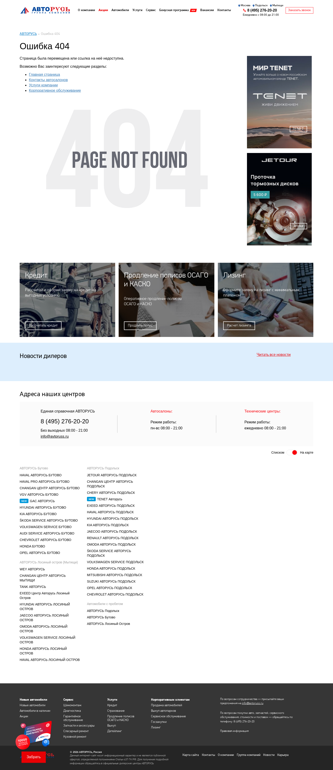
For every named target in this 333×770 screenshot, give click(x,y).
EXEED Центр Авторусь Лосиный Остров (45, 595)
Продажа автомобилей (166, 705)
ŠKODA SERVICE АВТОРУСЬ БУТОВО (49, 520)
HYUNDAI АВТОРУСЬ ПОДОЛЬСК (112, 518)
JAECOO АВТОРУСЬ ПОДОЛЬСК (112, 531)
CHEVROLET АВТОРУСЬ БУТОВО (45, 539)
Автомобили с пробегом (105, 603)
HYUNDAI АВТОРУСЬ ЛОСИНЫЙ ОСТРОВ (45, 606)
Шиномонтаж (72, 705)
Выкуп (111, 725)
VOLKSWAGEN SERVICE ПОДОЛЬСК (115, 562)
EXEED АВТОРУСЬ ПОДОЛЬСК (111, 505)
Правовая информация (234, 731)
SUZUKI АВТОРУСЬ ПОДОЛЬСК (111, 581)
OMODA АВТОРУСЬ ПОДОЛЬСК (111, 544)
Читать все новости (274, 354)
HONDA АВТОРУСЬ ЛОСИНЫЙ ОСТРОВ (43, 651)
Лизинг (156, 727)
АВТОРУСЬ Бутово (34, 468)
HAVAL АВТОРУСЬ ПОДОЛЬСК (110, 512)
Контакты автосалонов (48, 80)
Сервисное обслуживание (168, 716)
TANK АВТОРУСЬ (33, 586)
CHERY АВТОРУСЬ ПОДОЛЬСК (111, 492)
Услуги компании (43, 85)
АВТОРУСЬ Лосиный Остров (108, 623)
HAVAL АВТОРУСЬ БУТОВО (41, 475)
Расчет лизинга (239, 325)
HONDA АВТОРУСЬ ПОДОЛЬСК (111, 568)
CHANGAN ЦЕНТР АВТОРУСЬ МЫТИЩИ (43, 578)
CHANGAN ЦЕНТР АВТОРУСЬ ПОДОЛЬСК (110, 484)
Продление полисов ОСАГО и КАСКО (120, 718)
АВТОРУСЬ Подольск (103, 468)
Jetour (298, 226)
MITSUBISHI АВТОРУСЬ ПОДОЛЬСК (114, 575)
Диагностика (72, 710)
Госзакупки (158, 722)
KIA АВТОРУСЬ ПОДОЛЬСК (108, 525)
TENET (298, 129)
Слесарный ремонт (76, 731)
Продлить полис (140, 325)
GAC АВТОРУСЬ (42, 501)
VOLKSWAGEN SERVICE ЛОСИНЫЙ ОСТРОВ (47, 640)
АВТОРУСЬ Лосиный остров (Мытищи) (49, 562)
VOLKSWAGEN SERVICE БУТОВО (45, 527)
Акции (24, 716)
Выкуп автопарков (163, 710)
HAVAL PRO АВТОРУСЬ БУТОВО (44, 481)
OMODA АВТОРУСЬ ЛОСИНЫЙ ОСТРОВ (44, 628)
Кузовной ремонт (74, 736)
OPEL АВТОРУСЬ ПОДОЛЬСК (109, 588)
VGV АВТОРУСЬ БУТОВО (39, 494)
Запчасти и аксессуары (79, 725)
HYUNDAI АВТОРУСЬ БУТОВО (43, 507)
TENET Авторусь (109, 499)
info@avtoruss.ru (55, 436)
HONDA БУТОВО (32, 546)
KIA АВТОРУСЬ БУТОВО (38, 514)
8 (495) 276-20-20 (262, 10)
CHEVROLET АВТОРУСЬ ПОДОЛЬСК (115, 594)
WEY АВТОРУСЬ (32, 569)
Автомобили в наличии (35, 710)
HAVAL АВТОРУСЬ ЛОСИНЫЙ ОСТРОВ (50, 659)
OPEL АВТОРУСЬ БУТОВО (40, 552)
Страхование (116, 710)
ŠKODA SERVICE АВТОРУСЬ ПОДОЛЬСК (109, 553)
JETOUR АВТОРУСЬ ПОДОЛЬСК (112, 475)
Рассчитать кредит (43, 325)
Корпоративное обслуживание (55, 90)
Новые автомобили (32, 705)
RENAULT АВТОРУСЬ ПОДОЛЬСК (113, 538)
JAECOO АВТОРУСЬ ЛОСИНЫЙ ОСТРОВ (44, 617)
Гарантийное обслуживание (73, 718)
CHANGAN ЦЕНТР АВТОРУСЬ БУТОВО (50, 488)
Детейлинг (114, 731)
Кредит (112, 705)
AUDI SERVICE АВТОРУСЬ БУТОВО (47, 533)
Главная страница (44, 74)
